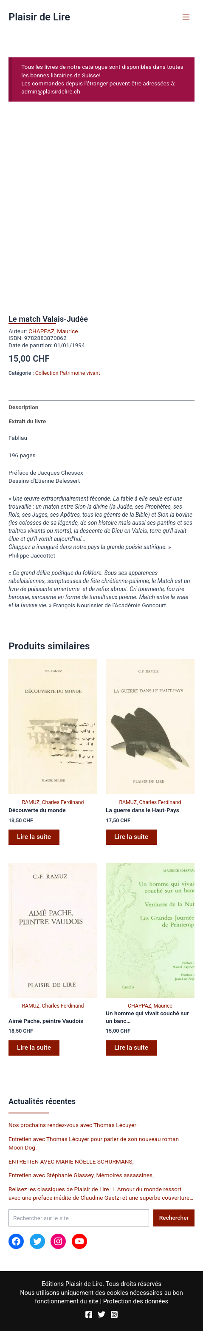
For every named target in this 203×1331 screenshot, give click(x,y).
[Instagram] (114, 1314)
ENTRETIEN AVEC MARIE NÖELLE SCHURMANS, (70, 1161)
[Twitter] (101, 1314)
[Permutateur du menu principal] (186, 16)
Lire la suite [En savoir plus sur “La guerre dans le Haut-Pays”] (131, 837)
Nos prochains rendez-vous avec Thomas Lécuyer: (73, 1124)
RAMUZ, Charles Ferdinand (53, 802)
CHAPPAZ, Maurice (53, 331)
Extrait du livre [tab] (27, 421)
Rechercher (174, 1217)
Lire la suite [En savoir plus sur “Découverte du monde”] (34, 837)
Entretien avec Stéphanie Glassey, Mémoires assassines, (81, 1175)
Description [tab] (23, 407)
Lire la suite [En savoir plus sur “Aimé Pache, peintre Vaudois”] (34, 1047)
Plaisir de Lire (39, 17)
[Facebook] (89, 1314)
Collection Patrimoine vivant (67, 373)
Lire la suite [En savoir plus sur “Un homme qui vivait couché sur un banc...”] (131, 1047)
